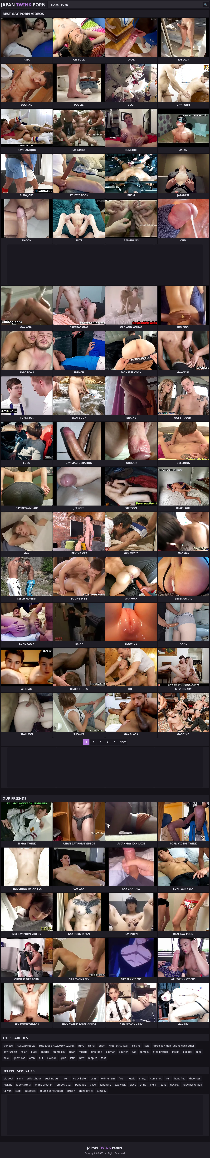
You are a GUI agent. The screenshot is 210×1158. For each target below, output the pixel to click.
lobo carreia (23, 1084)
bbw (81, 1058)
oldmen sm (108, 1078)
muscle (83, 1052)
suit (41, 1058)
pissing (136, 1045)
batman (110, 1052)
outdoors (30, 1090)
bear (72, 1052)
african (71, 1090)
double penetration (51, 1090)
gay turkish (10, 1052)
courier (123, 1052)
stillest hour (34, 1078)
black (34, 1052)
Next (123, 742)
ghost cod (19, 1058)
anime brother (43, 1084)
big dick (187, 1052)
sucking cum (52, 1078)
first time (96, 1052)
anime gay (59, 1052)
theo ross (194, 1078)
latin (72, 1058)
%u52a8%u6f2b (26, 1045)
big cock (9, 1078)
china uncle (86, 1090)
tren (167, 1078)
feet (198, 1052)
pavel (93, 1084)
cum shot (156, 1078)
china (91, 1045)
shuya (143, 1078)
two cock (120, 1084)
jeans (163, 1084)
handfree (179, 1078)
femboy (144, 1052)
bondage (80, 1084)
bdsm (101, 1045)
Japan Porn (23, 5)
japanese (105, 1084)
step (18, 1090)
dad (134, 1052)
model (45, 1052)
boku (7, 1058)
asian (24, 1052)
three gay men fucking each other (173, 1045)
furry (81, 1045)
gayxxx (174, 1084)
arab (32, 1058)
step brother (160, 1052)
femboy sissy (63, 1084)
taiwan (8, 1090)
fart (121, 1078)
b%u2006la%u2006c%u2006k (56, 1045)
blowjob (52, 1058)
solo (146, 1045)
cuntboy (101, 1090)
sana (20, 1078)
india (153, 1084)
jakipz (175, 1052)
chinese (8, 1045)
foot (103, 1058)
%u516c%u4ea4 (118, 1045)
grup (63, 1058)
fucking (8, 1084)
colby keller (80, 1078)
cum (66, 1078)
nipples (92, 1058)
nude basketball (192, 1084)
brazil (94, 1078)
